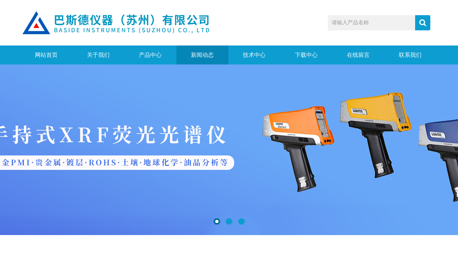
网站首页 (46, 55)
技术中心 (254, 55)
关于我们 (98, 55)
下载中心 (306, 55)
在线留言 (358, 55)
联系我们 (410, 55)
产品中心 (150, 55)
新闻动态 (202, 55)
